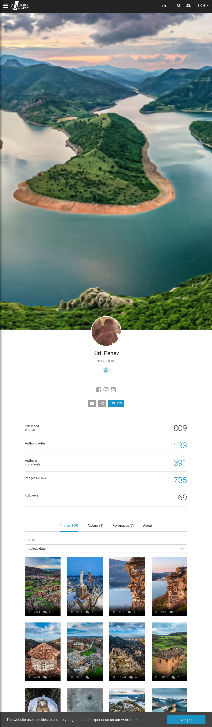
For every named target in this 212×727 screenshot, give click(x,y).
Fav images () (123, 525)
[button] (106, 548)
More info (143, 720)
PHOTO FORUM (20, 5)
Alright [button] (186, 720)
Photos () (69, 525)
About (147, 525)
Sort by (30, 540)
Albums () (95, 525)
